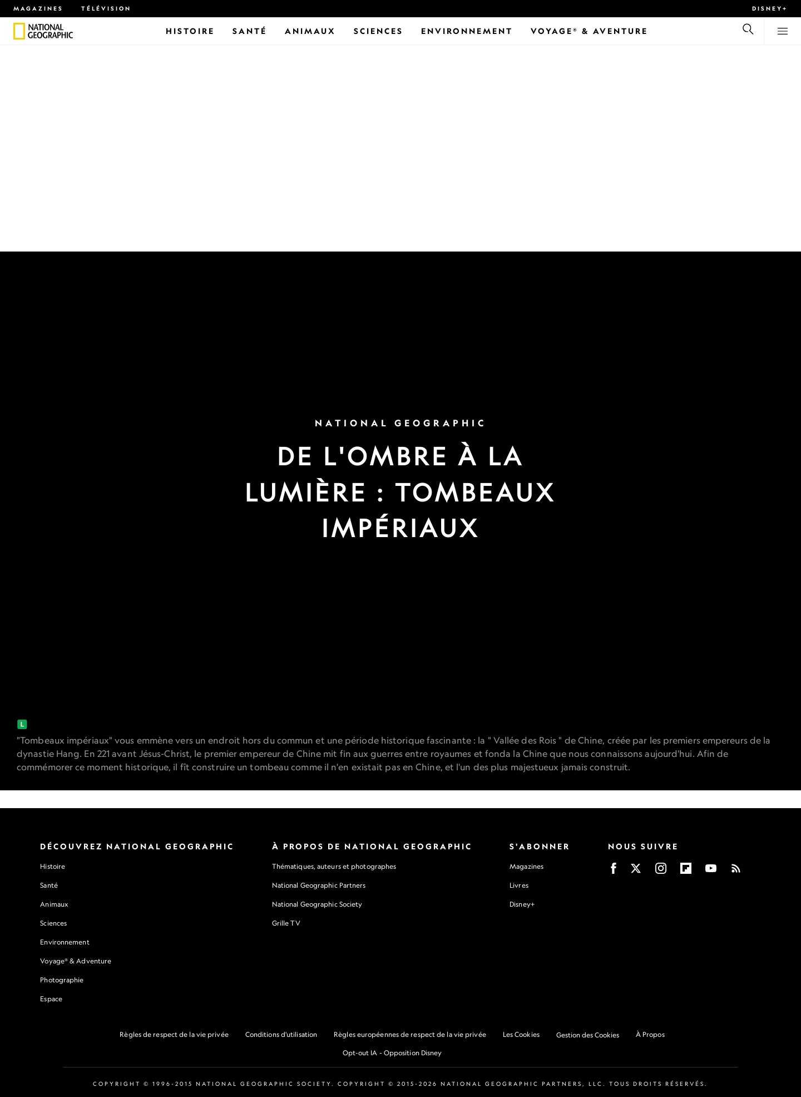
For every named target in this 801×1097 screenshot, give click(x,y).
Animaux (54, 904)
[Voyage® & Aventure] (589, 31)
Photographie (61, 980)
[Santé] (250, 31)
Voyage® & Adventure (75, 961)
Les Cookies (521, 1034)
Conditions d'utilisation (281, 1034)
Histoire (52, 866)
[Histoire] (190, 31)
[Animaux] (310, 31)
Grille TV (286, 923)
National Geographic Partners (319, 885)
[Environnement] (467, 31)
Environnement (64, 942)
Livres (519, 885)
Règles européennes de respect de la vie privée (410, 1034)
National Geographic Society (317, 904)
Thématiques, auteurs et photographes (334, 866)
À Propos (650, 1034)
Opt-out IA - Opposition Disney (392, 1053)
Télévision (106, 8)
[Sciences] (378, 31)
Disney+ (770, 8)
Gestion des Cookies (587, 1035)
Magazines (38, 8)
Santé (49, 885)
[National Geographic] (19, 31)
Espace (51, 999)
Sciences (53, 923)
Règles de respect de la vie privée (174, 1034)
